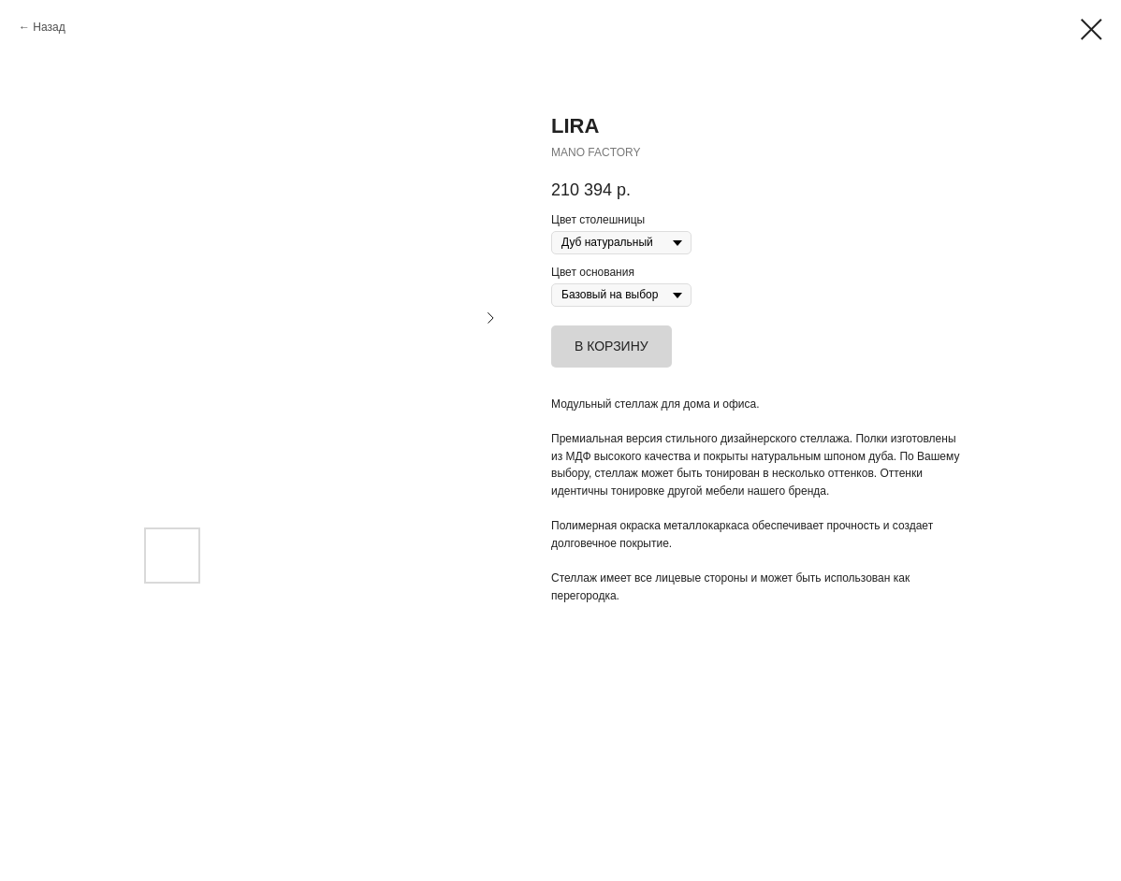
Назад (49, 27)
